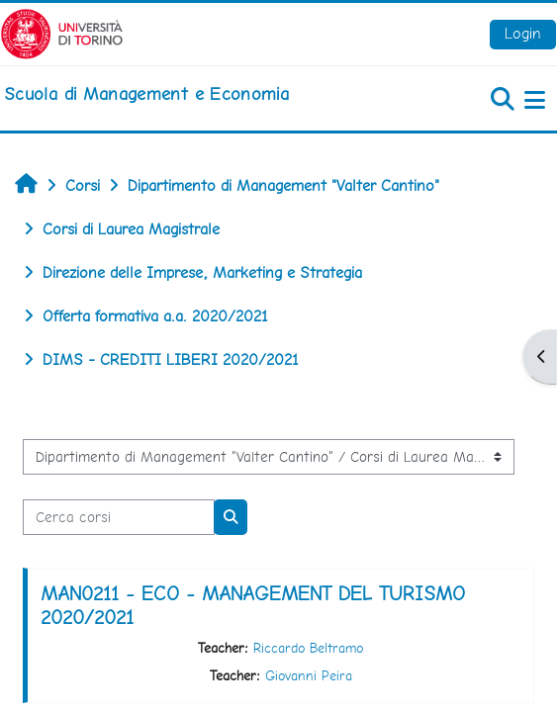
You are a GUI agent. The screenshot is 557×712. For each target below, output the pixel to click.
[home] (146, 94)
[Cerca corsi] (119, 517)
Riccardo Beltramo (308, 648)
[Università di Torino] (62, 32)
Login (523, 33)
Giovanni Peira (308, 675)
